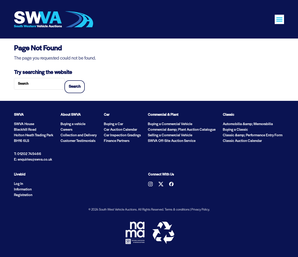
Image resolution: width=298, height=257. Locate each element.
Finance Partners (116, 141)
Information (23, 189)
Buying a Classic (235, 130)
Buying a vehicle (73, 124)
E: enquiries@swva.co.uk (33, 160)
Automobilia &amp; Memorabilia (248, 124)
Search (75, 86)
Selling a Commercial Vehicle (170, 135)
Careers (66, 130)
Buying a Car (113, 124)
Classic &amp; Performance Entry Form (252, 135)
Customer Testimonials (78, 141)
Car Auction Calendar (120, 130)
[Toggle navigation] (279, 19)
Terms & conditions (177, 209)
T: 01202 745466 (27, 154)
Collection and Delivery (79, 135)
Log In (18, 184)
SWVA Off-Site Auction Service (172, 141)
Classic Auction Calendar (242, 141)
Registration (23, 195)
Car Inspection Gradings (122, 135)
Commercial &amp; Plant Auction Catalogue (182, 130)
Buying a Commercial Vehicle (170, 124)
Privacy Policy (200, 209)
